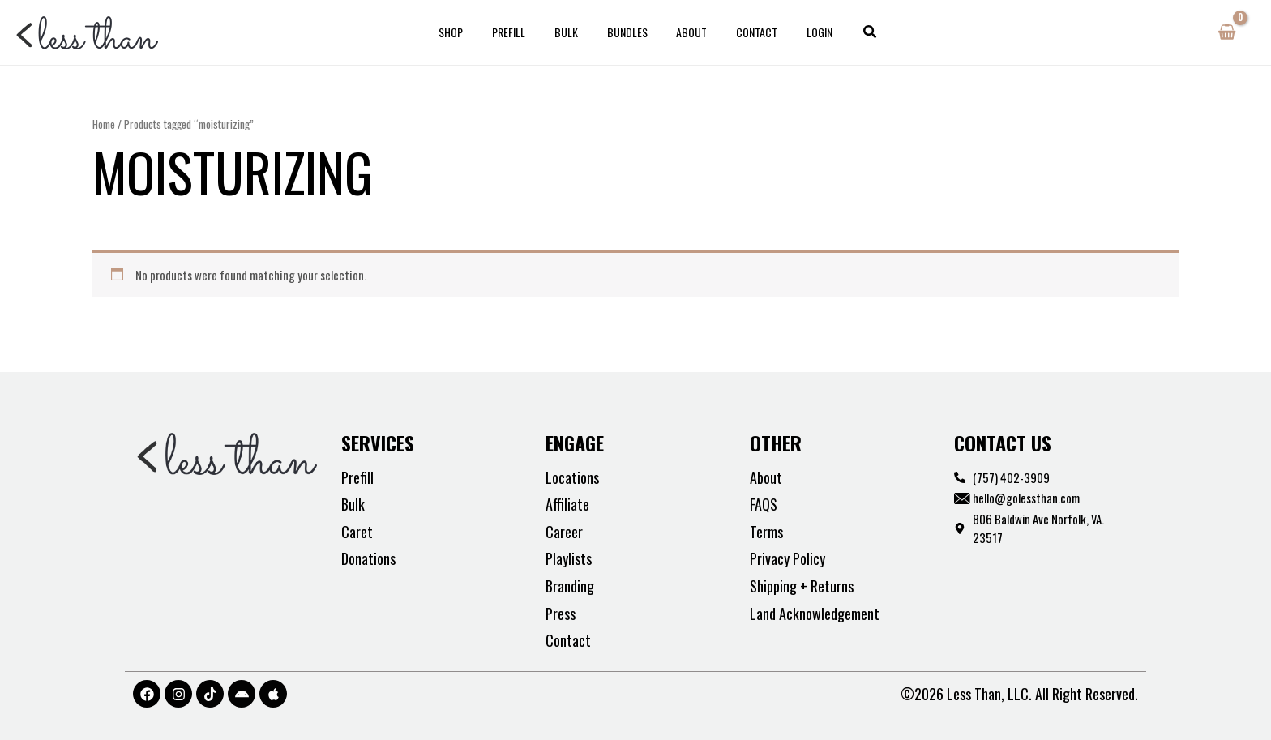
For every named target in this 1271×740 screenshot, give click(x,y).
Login (801, 32)
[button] (848, 32)
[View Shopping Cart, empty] (1227, 32)
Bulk (572, 32)
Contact (744, 32)
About (685, 32)
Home (103, 124)
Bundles (627, 32)
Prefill (521, 32)
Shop (470, 32)
